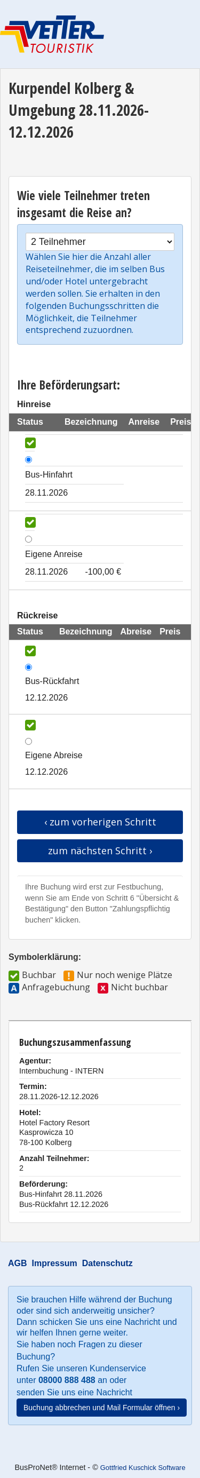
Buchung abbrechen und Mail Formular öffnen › (101, 1407)
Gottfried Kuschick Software (143, 1468)
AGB (17, 1263)
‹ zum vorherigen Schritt (100, 821)
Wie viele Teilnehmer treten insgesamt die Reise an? (83, 204)
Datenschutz (107, 1263)
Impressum (54, 1263)
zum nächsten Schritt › (100, 850)
